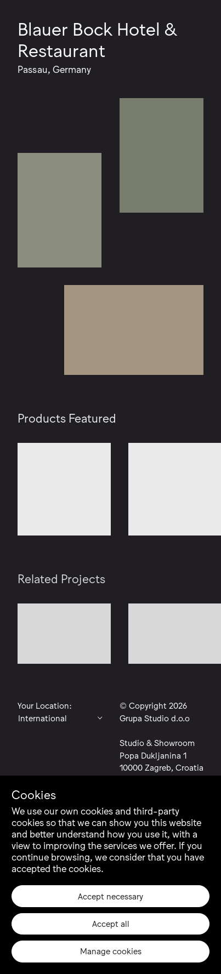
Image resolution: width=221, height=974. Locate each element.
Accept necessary (110, 896)
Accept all (110, 923)
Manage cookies (110, 950)
